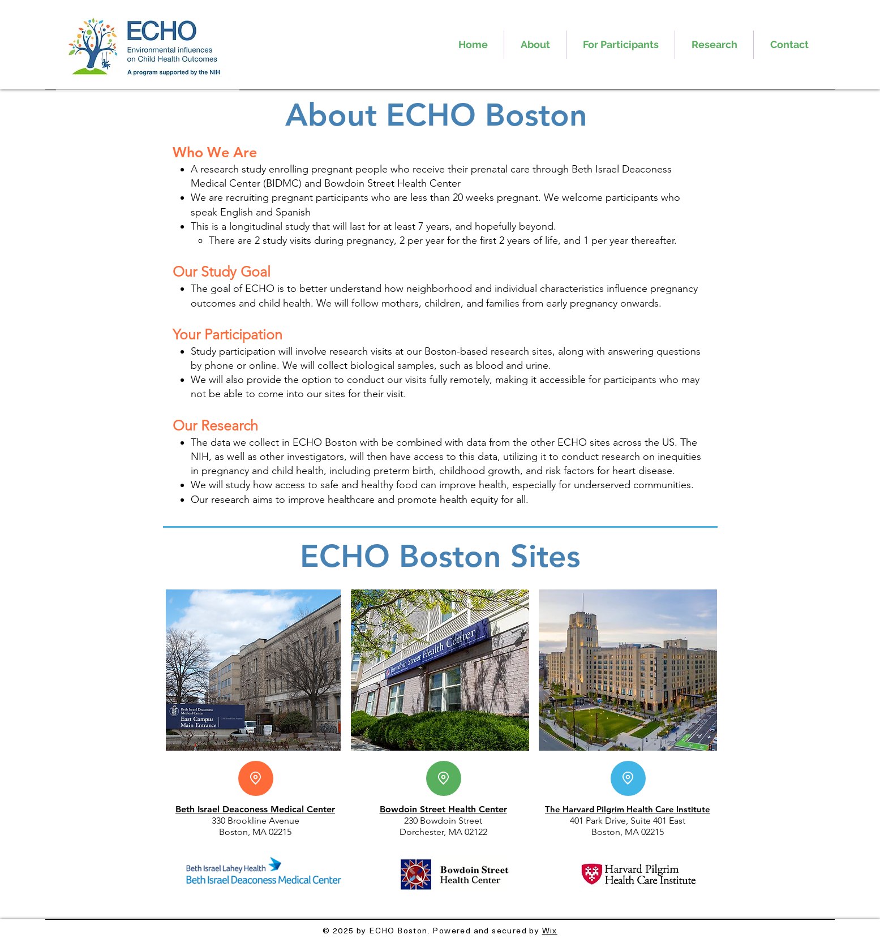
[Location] (255, 778)
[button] (535, 45)
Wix (549, 930)
